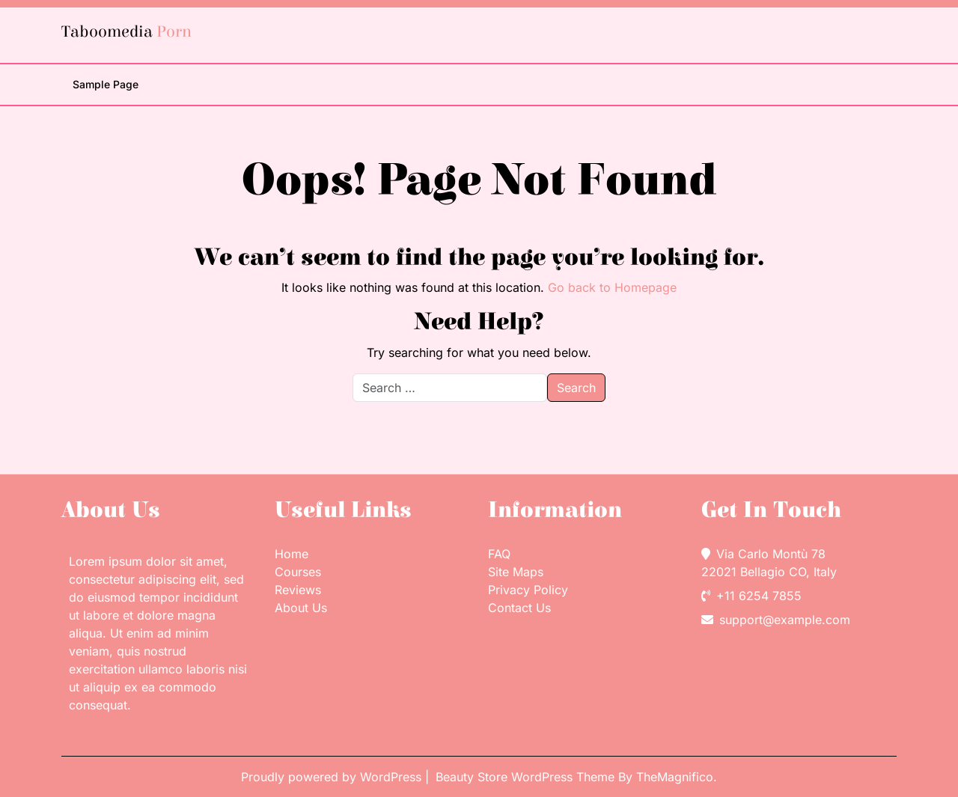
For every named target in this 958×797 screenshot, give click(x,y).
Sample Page (105, 84)
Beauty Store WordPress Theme (527, 776)
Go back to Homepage (612, 287)
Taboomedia (126, 31)
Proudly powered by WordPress (333, 776)
